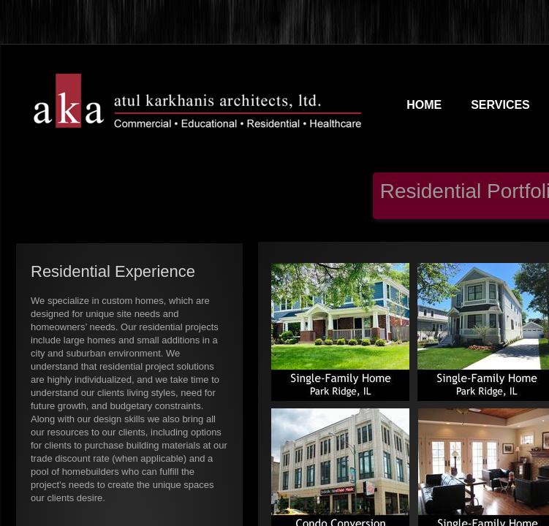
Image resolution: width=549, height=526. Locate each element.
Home (424, 105)
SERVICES (500, 105)
